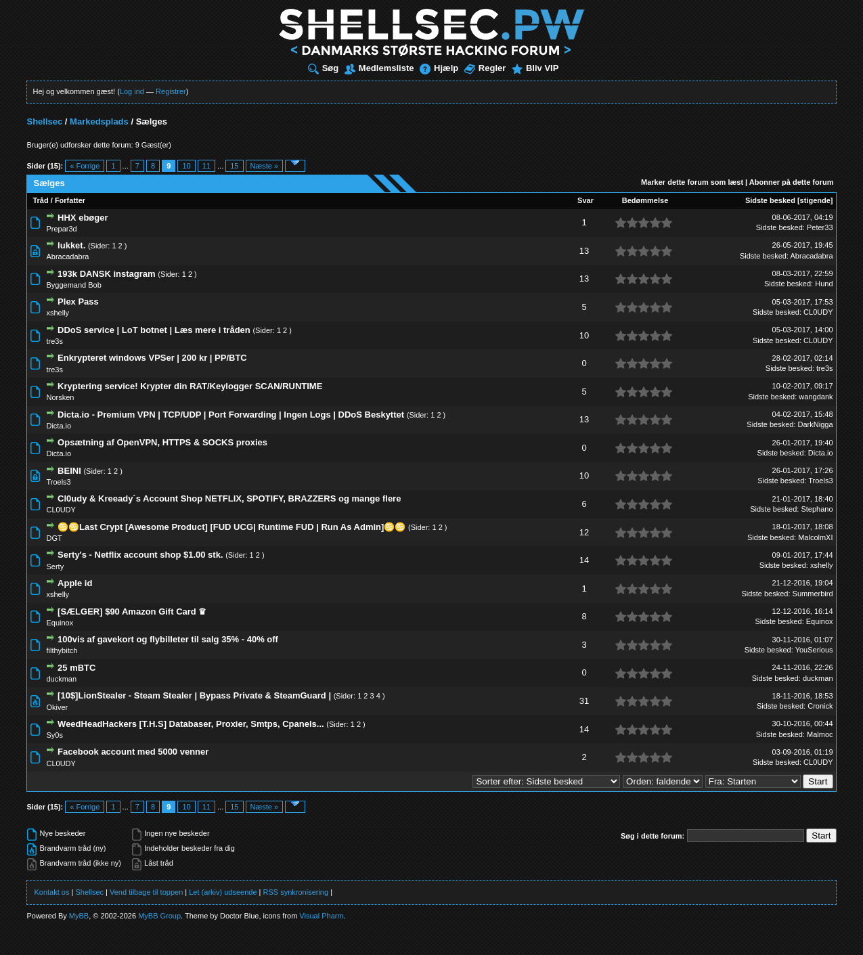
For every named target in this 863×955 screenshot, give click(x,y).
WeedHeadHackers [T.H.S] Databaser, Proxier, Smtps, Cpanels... (191, 724)
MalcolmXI (815, 537)
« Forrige (84, 166)
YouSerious (814, 650)
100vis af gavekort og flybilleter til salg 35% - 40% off (168, 639)
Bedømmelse (645, 200)
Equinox (59, 623)
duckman (61, 679)
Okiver (57, 707)
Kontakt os (51, 892)
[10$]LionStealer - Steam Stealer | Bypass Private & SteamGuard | (194, 695)
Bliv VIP (535, 68)
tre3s (54, 341)
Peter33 (820, 227)
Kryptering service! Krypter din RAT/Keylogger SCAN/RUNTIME (190, 386)
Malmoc (820, 734)
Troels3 (58, 482)
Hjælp (439, 68)
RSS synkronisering (296, 892)
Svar (585, 200)
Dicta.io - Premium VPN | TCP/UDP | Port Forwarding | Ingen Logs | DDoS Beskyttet (231, 414)
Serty (55, 566)
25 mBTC (76, 668)
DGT (54, 538)
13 (584, 251)
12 (584, 532)
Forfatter (70, 200)
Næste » (264, 166)
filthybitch (61, 650)
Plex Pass (78, 301)
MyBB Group (159, 916)
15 (234, 166)
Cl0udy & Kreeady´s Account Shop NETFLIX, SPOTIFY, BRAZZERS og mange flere (229, 498)
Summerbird (813, 594)
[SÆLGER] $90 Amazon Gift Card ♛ (132, 611)
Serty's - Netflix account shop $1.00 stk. (140, 555)
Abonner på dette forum (791, 182)
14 (584, 560)
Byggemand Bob (73, 285)
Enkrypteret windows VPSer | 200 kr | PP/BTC (152, 358)
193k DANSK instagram (107, 274)
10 (186, 166)
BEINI (69, 471)
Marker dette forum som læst (692, 182)
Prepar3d (61, 229)
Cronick (820, 706)
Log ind (132, 91)
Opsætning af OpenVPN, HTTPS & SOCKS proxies (162, 442)
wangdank (816, 397)
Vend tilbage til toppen (146, 892)
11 (206, 166)
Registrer (171, 91)
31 (584, 701)
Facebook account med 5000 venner (133, 752)
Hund (824, 284)
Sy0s (54, 735)
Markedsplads (99, 121)
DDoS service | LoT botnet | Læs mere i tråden (154, 330)
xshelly (57, 313)
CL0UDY (818, 312)
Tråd (40, 200)
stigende (815, 200)
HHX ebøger (83, 218)
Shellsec (44, 121)
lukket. (71, 245)
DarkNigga (815, 424)
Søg (323, 68)
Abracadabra (67, 256)
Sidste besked (770, 200)
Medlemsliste (379, 68)
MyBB (79, 916)
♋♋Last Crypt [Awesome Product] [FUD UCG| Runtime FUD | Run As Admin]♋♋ (231, 527)
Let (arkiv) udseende (223, 892)
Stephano (817, 509)
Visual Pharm (321, 916)
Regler (485, 68)
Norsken (60, 397)
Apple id (75, 583)
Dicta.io (58, 426)
